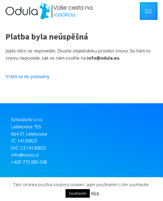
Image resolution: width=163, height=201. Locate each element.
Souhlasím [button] (77, 193)
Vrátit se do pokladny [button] (27, 76)
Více (95, 193)
